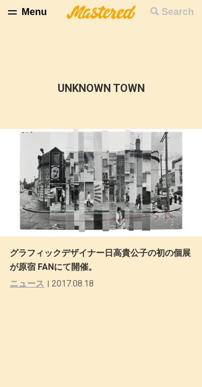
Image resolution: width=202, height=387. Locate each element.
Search (178, 11)
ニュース (27, 283)
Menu (34, 11)
